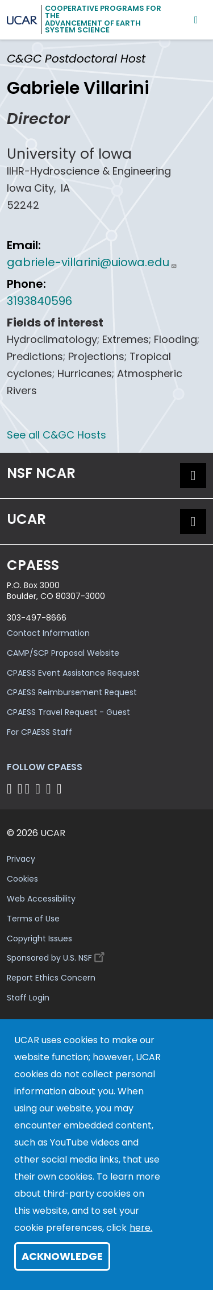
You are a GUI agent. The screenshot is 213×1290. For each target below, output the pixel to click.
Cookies (22, 878)
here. (141, 1227)
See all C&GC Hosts (56, 435)
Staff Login (28, 997)
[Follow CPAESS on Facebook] (11, 788)
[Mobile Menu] (196, 19)
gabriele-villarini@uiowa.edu (92, 262)
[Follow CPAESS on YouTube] (61, 788)
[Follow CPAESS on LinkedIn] (39, 788)
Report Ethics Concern (51, 977)
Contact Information (48, 633)
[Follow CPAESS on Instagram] (50, 788)
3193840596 (39, 301)
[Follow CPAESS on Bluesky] (20, 788)
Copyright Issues (39, 938)
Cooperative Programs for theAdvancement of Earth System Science (103, 19)
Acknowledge (62, 1256)
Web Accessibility (41, 898)
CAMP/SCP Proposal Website (63, 653)
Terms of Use (33, 918)
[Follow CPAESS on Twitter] (29, 788)
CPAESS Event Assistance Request (73, 673)
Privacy (21, 859)
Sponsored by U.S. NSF (57, 955)
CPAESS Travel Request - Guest (68, 712)
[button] (193, 475)
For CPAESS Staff (39, 732)
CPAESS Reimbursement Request (72, 692)
